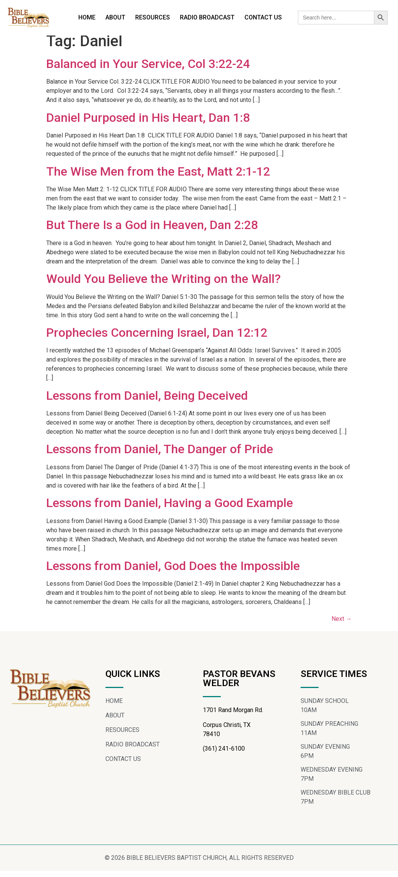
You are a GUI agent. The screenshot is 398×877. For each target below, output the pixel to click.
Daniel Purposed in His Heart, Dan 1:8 (148, 123)
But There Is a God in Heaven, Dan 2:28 (152, 231)
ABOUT (115, 17)
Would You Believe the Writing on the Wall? (163, 285)
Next (342, 625)
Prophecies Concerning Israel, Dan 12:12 (156, 338)
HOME (86, 17)
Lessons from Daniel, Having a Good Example (169, 509)
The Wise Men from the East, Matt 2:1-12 (158, 177)
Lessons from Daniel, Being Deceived (147, 401)
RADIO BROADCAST (207, 17)
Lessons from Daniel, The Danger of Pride (159, 455)
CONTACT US (263, 17)
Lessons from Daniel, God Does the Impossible (173, 572)
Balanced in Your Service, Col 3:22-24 (148, 70)
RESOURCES (152, 17)
